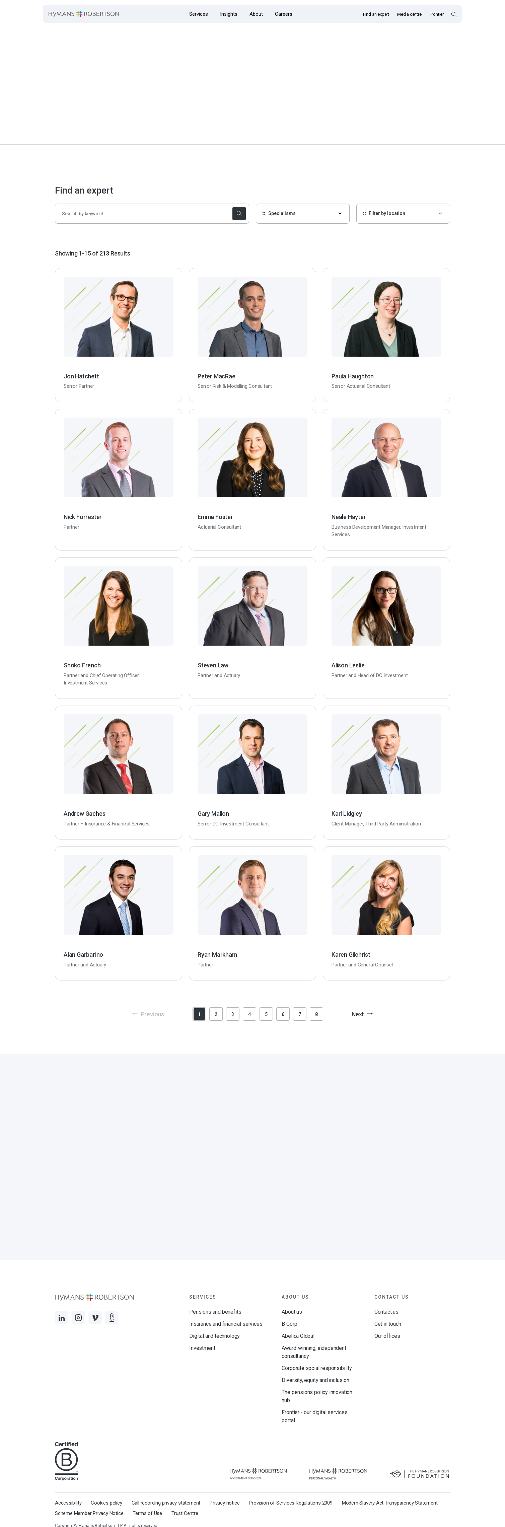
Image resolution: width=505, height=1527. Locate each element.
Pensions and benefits (215, 1312)
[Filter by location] (403, 214)
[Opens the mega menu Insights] (229, 14)
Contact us (386, 1312)
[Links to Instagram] (78, 1317)
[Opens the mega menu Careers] (284, 14)
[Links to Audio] (112, 1317)
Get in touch (387, 1324)
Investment (202, 1348)
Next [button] (362, 1014)
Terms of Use (147, 1513)
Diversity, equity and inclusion (315, 1380)
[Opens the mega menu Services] (198, 14)
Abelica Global (298, 1336)
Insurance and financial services (225, 1324)
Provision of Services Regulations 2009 (290, 1503)
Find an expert (376, 14)
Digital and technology (214, 1336)
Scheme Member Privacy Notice (89, 1513)
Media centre (409, 14)
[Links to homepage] (84, 14)
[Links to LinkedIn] (61, 1317)
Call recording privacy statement (166, 1503)
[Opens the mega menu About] (256, 14)
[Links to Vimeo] (95, 1317)
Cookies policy (106, 1503)
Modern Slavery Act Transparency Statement (390, 1503)
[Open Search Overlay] (453, 14)
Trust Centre (184, 1513)
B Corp (289, 1324)
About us (292, 1312)
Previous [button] (148, 1014)
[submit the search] (238, 213)
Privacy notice (224, 1503)
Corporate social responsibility (317, 1368)
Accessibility (68, 1503)
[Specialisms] (303, 214)
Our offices (387, 1336)
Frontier (437, 14)
